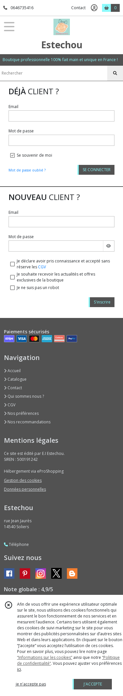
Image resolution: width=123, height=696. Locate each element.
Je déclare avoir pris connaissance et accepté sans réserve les (63, 264)
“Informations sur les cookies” (44, 657)
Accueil (12, 370)
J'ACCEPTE (93, 684)
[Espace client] (94, 8)
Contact (78, 8)
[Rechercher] (115, 73)
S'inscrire (102, 302)
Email (13, 106)
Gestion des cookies (23, 480)
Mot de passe (21, 131)
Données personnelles (25, 489)
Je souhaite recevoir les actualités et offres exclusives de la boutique (56, 277)
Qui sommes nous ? (24, 396)
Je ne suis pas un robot (38, 287)
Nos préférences (21, 413)
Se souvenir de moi (34, 155)
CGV (42, 267)
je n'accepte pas (31, 684)
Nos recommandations (27, 422)
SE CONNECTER (97, 169)
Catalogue (15, 379)
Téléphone (16, 544)
